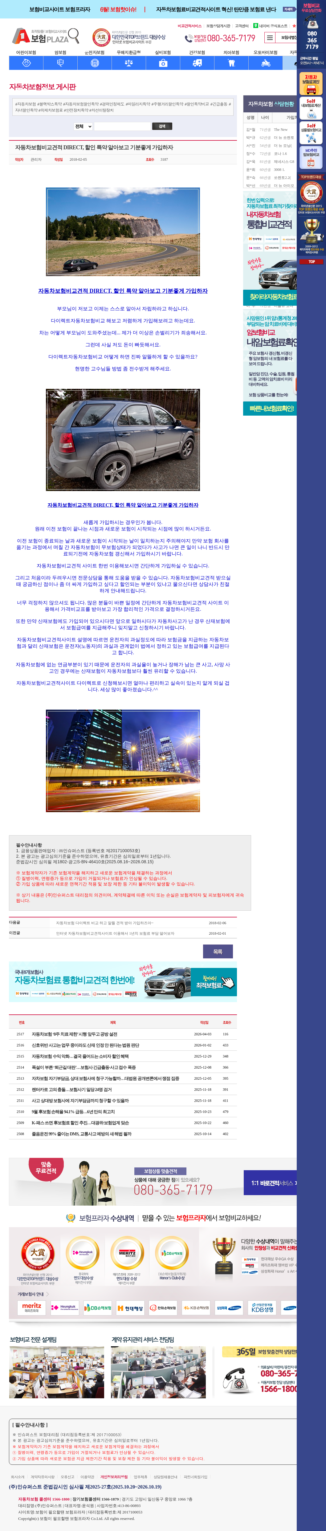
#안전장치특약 (76, 110)
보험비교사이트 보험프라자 (59, 9)
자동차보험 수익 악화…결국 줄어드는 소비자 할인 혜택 (80, 1056)
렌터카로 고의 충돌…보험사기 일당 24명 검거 (72, 1089)
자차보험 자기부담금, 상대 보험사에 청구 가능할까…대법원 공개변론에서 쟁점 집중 (105, 1078)
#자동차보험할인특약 (80, 104)
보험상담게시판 (218, 25)
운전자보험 (94, 52)
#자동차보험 (25, 104)
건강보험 (197, 52)
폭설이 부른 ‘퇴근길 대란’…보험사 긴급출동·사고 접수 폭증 (84, 1067)
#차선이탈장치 (101, 110)
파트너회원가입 (195, 1476)
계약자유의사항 (42, 1476)
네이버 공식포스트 (270, 25)
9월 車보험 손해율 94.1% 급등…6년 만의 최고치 (73, 1112)
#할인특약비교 (197, 104)
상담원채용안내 (165, 1476)
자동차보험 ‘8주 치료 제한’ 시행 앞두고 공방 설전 (74, 1034)
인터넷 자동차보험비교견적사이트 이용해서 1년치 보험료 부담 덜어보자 (115, 933)
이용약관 (87, 1476)
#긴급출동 (218, 104)
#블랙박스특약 (49, 104)
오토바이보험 (266, 52)
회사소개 (17, 1476)
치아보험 (231, 52)
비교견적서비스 (190, 25)
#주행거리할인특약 (167, 104)
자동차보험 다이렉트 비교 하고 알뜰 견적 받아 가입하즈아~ (104, 923)
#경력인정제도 (112, 104)
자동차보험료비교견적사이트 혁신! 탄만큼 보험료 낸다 (215, 9)
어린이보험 (26, 52)
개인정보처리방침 (114, 1476)
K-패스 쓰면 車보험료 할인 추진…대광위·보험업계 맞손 (80, 1123)
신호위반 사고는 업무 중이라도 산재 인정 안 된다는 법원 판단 (85, 1045)
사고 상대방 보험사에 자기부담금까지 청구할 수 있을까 (80, 1100)
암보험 (60, 52)
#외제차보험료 (50, 110)
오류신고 (67, 1476)
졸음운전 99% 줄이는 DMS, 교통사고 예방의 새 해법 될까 (81, 1134)
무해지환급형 (129, 52)
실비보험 (163, 52)
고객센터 (241, 25)
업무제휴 (140, 1476)
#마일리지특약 (137, 104)
